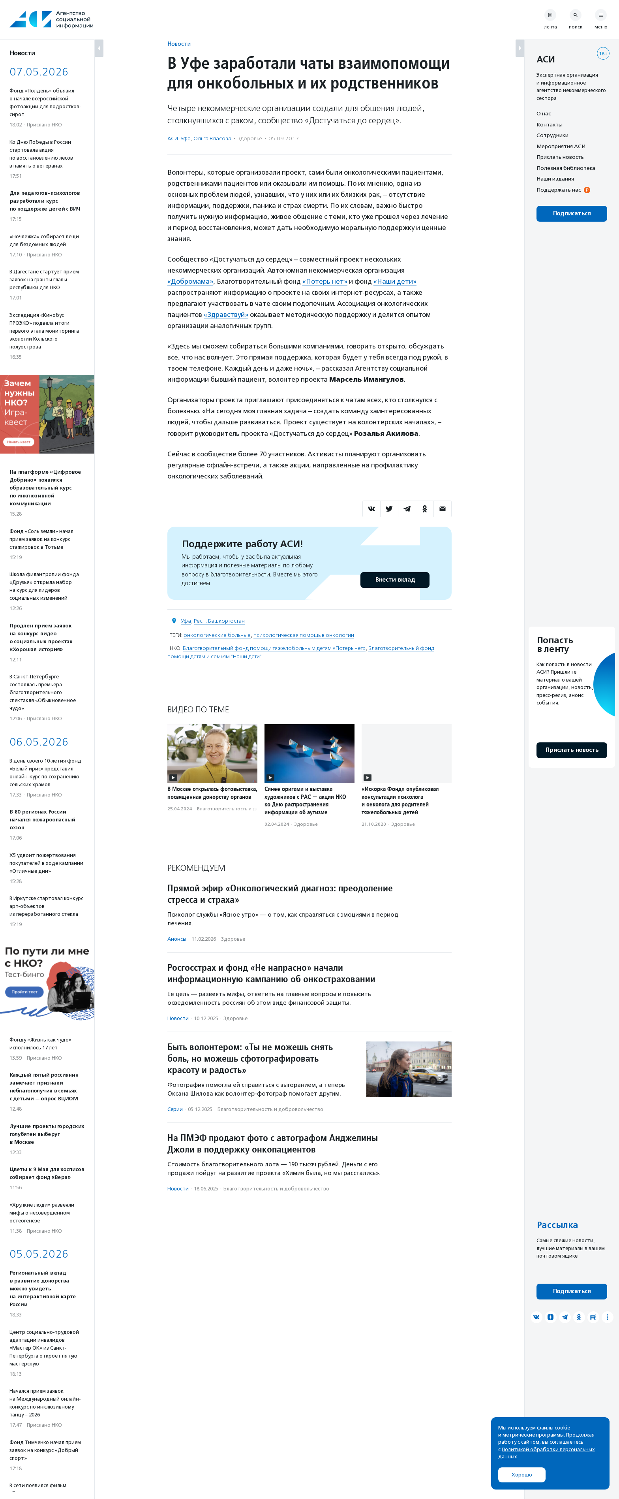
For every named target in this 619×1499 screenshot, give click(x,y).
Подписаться (572, 213)
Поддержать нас (558, 189)
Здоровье (250, 138)
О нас (543, 113)
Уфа (186, 621)
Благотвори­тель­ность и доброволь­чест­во (246, 809)
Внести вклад (395, 580)
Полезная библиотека (565, 168)
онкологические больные (217, 635)
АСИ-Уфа (179, 138)
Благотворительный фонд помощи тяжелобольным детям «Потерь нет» (274, 648)
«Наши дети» (394, 281)
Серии (175, 1109)
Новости (179, 43)
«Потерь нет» (324, 281)
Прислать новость (560, 157)
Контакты (549, 124)
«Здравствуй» (226, 314)
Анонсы (176, 939)
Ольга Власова (212, 138)
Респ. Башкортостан (219, 621)
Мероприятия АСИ (560, 146)
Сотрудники (552, 135)
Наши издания (555, 178)
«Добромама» (190, 281)
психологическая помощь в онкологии (303, 635)
